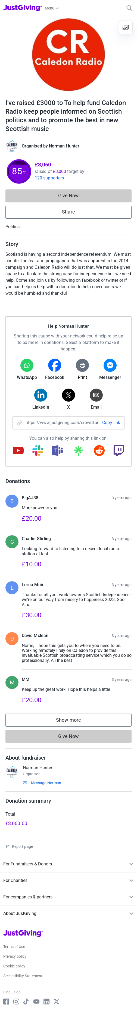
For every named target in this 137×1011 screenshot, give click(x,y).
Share (68, 212)
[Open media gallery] (68, 54)
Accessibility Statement (22, 976)
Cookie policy (14, 966)
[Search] (129, 8)
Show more (74, 721)
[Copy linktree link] (78, 452)
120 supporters (49, 177)
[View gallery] (126, 27)
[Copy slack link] (37, 451)
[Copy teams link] (57, 451)
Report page (22, 846)
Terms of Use (14, 946)
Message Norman (46, 783)
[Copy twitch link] (118, 451)
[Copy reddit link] (99, 451)
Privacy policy (14, 956)
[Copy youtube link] (18, 451)
